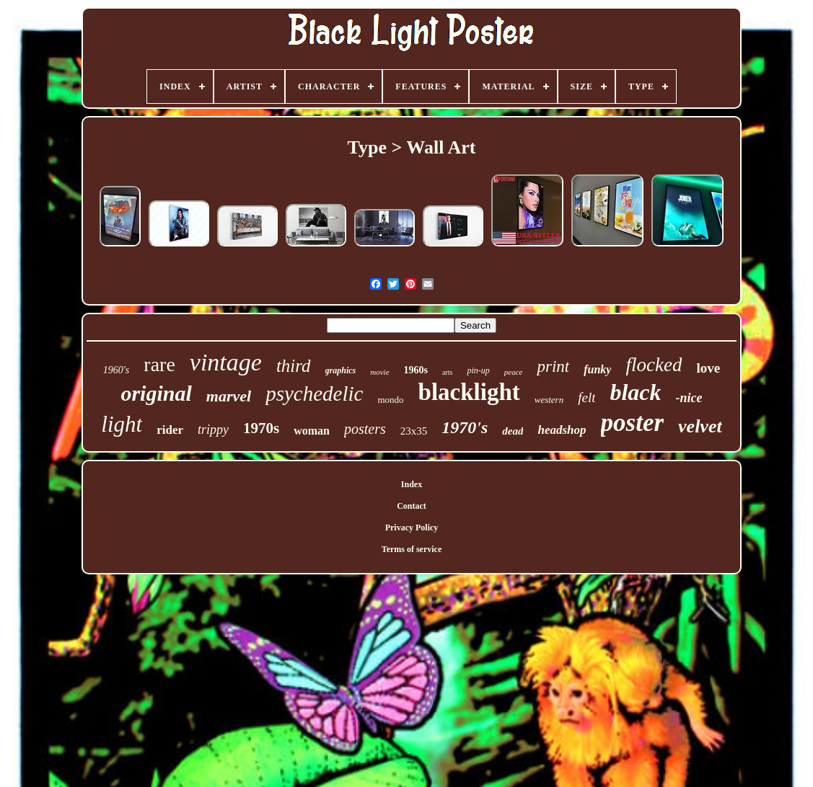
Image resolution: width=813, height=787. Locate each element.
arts (447, 372)
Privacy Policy (412, 528)
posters (365, 429)
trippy (213, 429)
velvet (700, 426)
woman (312, 430)
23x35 (414, 431)
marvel (228, 396)
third (293, 365)
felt (586, 397)
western (549, 399)
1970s (261, 428)
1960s (416, 370)
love (708, 367)
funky (597, 369)
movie (379, 372)
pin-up (478, 370)
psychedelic (314, 393)
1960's (116, 370)
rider (170, 430)
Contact (411, 506)
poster (632, 423)
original (155, 393)
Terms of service (412, 549)
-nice (689, 398)
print (553, 366)
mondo (390, 399)
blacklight (469, 392)
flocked (653, 364)
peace (513, 372)
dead (512, 431)
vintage (226, 362)
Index (411, 484)
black (635, 392)
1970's (464, 427)
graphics (340, 370)
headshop (561, 430)
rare (159, 364)
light (121, 424)
